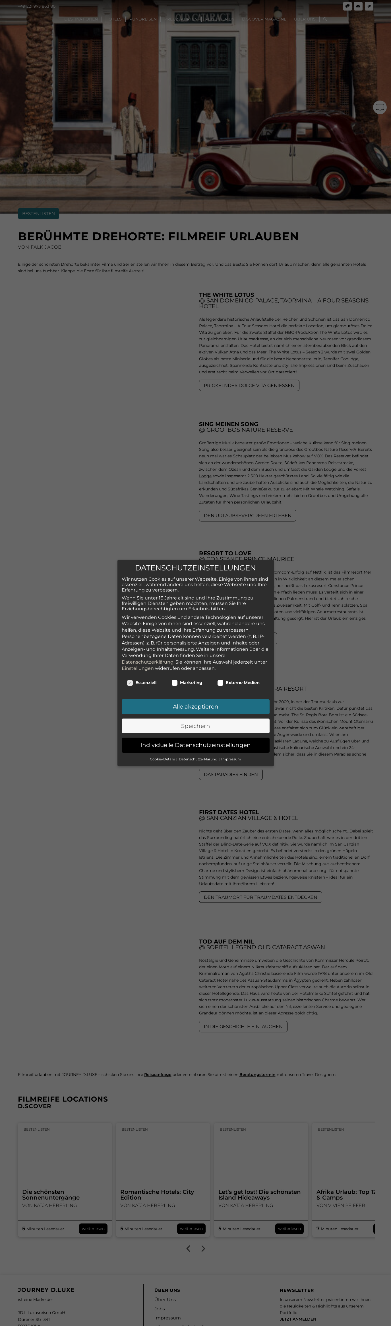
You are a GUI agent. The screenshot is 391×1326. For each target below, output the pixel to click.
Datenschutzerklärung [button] (198, 715)
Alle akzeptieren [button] (195, 662)
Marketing (187, 638)
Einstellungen (138, 624)
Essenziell (141, 638)
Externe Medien (239, 638)
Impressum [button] (231, 715)
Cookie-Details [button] (163, 715)
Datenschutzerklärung (147, 617)
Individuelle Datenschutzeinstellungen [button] (195, 700)
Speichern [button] (195, 681)
